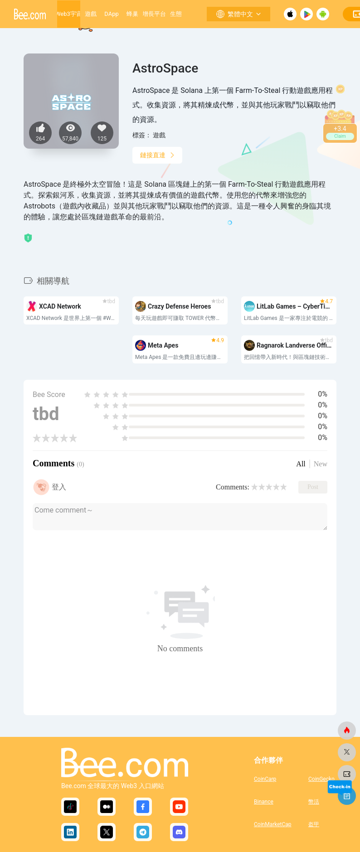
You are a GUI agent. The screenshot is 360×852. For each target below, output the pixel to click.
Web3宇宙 (68, 13)
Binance (263, 802)
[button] (142, 274)
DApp (111, 13)
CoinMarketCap (273, 824)
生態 (176, 13)
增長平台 (154, 13)
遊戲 (91, 13)
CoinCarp (265, 779)
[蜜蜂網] (347, 730)
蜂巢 (132, 13)
